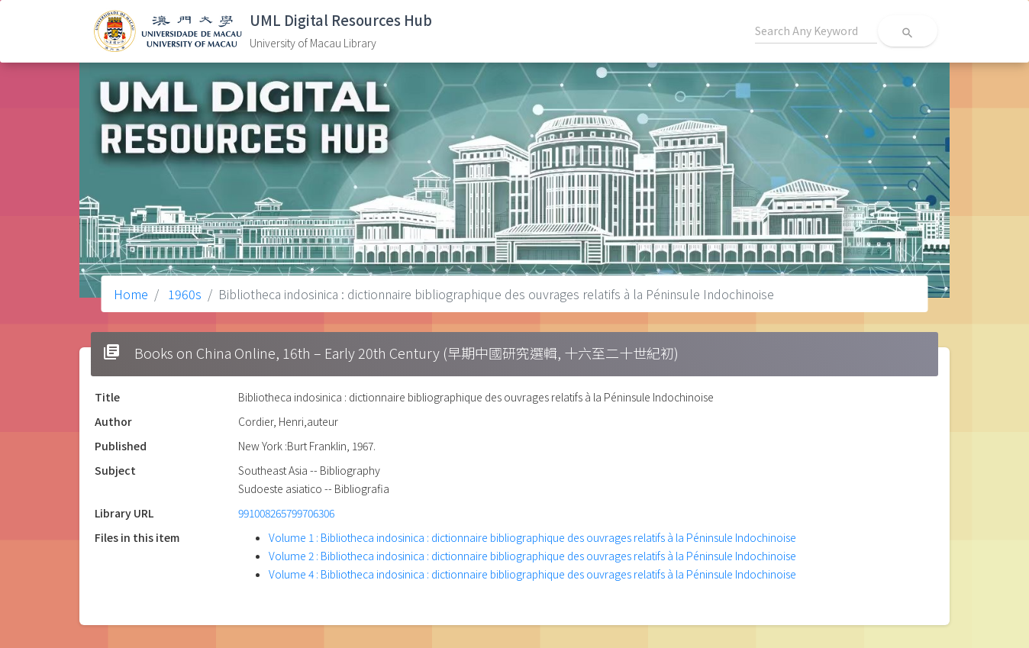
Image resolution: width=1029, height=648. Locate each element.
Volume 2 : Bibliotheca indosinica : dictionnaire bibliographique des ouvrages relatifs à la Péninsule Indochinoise (532, 555)
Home (131, 294)
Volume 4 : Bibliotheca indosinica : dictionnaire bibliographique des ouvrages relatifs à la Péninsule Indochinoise (532, 574)
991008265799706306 (286, 513)
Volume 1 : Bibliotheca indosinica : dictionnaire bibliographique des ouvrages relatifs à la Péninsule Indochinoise (532, 537)
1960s (183, 294)
